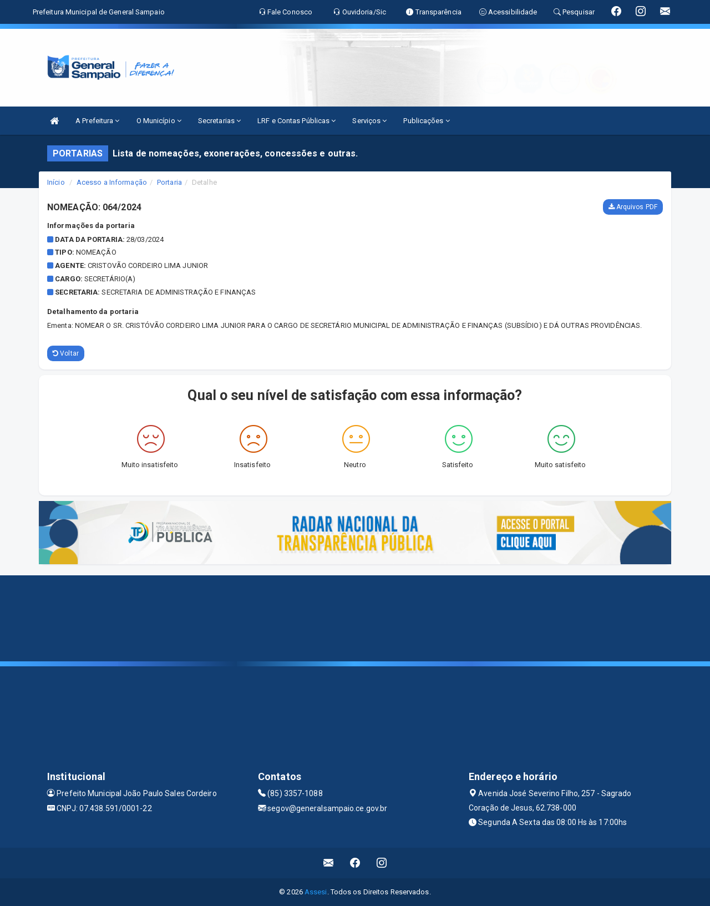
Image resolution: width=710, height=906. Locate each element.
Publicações (426, 121)
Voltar (66, 353)
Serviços (369, 121)
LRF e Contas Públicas (296, 121)
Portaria (169, 182)
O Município (158, 121)
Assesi (316, 892)
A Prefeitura (97, 121)
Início (56, 182)
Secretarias (219, 121)
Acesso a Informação (112, 182)
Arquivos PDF (632, 207)
